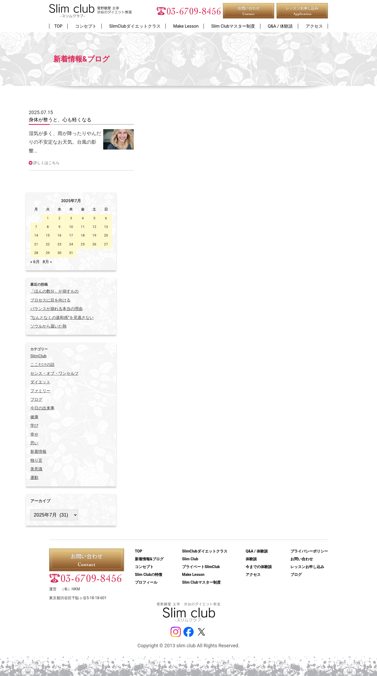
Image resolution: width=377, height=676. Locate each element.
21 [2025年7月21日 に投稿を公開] (36, 244)
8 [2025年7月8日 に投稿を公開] (48, 227)
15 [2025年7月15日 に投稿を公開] (48, 235)
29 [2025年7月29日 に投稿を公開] (48, 253)
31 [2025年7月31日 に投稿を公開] (71, 253)
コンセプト (144, 567)
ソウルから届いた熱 (48, 326)
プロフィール (146, 582)
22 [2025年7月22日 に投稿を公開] (48, 244)
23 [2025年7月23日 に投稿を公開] (59, 244)
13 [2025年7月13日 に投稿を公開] (106, 227)
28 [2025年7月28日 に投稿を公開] (36, 253)
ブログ (296, 574)
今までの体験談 (259, 567)
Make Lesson (193, 574)
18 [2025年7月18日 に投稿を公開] (83, 235)
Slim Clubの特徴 (148, 574)
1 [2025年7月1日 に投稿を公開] (48, 218)
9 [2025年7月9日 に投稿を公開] (59, 227)
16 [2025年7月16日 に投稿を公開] (59, 235)
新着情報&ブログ (149, 559)
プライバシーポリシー (309, 551)
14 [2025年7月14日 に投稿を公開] (36, 235)
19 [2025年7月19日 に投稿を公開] (95, 235)
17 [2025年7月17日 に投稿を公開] (71, 235)
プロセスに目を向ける (50, 300)
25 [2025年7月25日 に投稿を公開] (83, 244)
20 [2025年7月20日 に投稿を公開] (106, 235)
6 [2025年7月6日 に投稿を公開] (106, 218)
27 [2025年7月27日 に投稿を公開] (106, 244)
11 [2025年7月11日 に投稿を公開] (83, 227)
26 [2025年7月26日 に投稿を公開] (95, 244)
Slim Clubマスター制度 (201, 582)
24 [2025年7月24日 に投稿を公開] (71, 244)
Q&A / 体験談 (257, 551)
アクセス (253, 574)
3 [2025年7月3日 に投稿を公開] (71, 218)
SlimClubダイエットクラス (204, 551)
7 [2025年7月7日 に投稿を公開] (36, 227)
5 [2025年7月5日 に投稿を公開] (94, 218)
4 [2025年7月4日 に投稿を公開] (83, 218)
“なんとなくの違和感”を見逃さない (62, 317)
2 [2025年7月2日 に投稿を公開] (59, 218)
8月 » (47, 261)
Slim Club (190, 559)
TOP (138, 551)
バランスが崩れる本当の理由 (56, 308)
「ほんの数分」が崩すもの (54, 291)
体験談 (251, 559)
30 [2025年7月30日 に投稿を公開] (59, 253)
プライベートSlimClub (201, 567)
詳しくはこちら (46, 163)
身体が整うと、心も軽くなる (60, 119)
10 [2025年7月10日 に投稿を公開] (71, 227)
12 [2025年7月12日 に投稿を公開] (95, 227)
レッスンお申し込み (307, 567)
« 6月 (35, 261)
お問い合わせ (301, 559)
